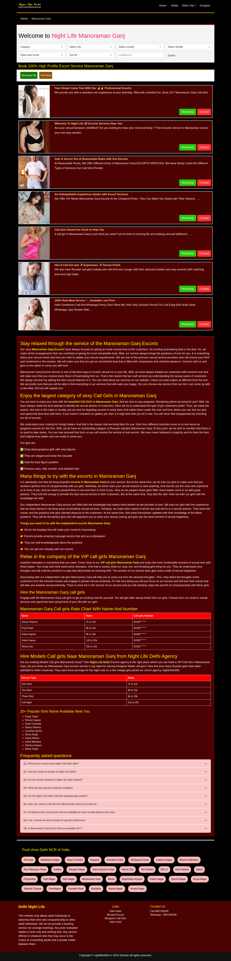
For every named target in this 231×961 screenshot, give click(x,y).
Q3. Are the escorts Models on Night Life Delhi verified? (53, 780)
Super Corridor (75, 860)
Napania (94, 860)
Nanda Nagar (115, 888)
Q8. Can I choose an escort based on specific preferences (54, 820)
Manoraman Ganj (91, 879)
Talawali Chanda (32, 888)
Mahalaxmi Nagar (50, 860)
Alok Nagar (68, 879)
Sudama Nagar (164, 860)
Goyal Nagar (200, 879)
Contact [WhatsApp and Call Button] (204, 111)
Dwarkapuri (55, 888)
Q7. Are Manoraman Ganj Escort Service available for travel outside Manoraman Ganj (69, 812)
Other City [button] (188, 5)
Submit (171, 55)
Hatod (199, 869)
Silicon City (127, 869)
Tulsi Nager (49, 879)
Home (162, 5)
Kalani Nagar (157, 879)
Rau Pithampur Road (35, 869)
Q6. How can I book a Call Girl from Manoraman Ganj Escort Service (60, 804)
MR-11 (164, 869)
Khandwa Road (115, 860)
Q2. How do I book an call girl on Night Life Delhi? (50, 771)
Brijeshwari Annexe (132, 879)
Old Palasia (147, 869)
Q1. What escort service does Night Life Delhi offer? (51, 763)
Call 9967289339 (159, 911)
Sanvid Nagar (178, 879)
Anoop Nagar (137, 888)
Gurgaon (205, 5)
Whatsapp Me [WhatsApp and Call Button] (28, 75)
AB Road (28, 860)
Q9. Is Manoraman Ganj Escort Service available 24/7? (53, 828)
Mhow (111, 879)
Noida (174, 5)
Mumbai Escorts (115, 914)
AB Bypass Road (139, 860)
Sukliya (57, 869)
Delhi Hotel (115, 911)
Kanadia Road (75, 888)
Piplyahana (30, 879)
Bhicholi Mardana (189, 860)
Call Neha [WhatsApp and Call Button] (45, 75)
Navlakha (96, 888)
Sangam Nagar (77, 869)
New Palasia (182, 869)
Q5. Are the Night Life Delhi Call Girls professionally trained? (56, 796)
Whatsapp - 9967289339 (163, 914)
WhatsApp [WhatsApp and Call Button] (187, 111)
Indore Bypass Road (103, 869)
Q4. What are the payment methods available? (48, 788)
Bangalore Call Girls (115, 918)
